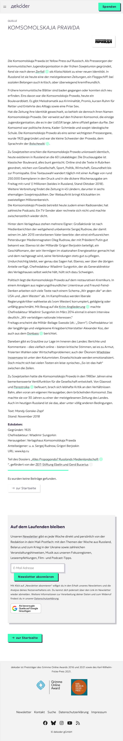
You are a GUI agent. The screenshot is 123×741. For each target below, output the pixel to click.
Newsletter (30, 536)
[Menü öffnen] (5, 7)
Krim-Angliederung (72, 307)
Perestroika (21, 387)
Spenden (109, 7)
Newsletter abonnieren (36, 577)
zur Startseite (26, 488)
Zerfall (40, 71)
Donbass (33, 333)
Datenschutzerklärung (46, 598)
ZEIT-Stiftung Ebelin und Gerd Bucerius (61, 464)
